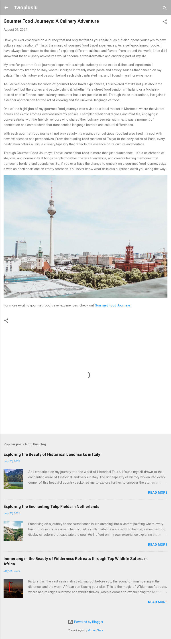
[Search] (164, 9)
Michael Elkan (95, 630)
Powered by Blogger (85, 622)
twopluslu (26, 7)
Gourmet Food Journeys (113, 305)
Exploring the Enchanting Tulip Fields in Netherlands (51, 506)
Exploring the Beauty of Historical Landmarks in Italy (52, 454)
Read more (157, 493)
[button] (164, 22)
